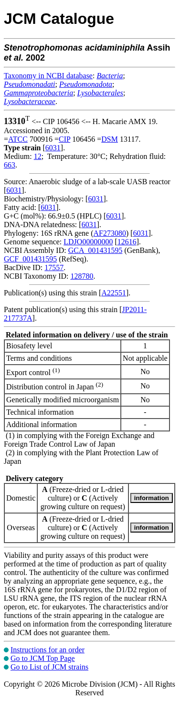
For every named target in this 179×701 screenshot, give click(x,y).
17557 (53, 267)
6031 (53, 148)
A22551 (113, 293)
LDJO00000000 (88, 242)
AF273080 (110, 233)
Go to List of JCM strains (49, 667)
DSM (109, 139)
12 (38, 156)
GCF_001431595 (30, 259)
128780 (81, 276)
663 (9, 165)
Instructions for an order (47, 650)
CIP (64, 139)
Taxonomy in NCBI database (48, 76)
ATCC (18, 139)
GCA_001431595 (95, 250)
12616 (127, 242)
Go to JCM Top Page (43, 658)
